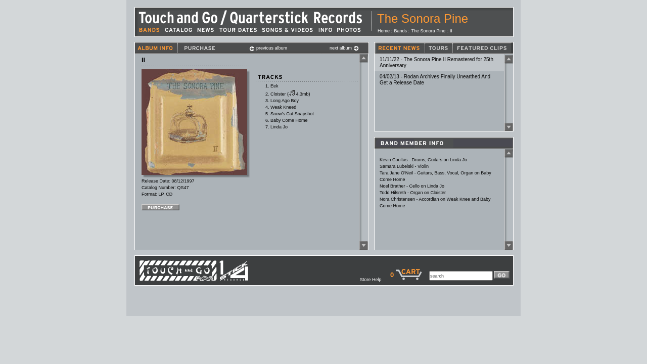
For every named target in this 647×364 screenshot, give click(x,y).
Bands (400, 30)
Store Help (375, 279)
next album (344, 48)
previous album (268, 48)
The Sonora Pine (422, 18)
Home (384, 30)
